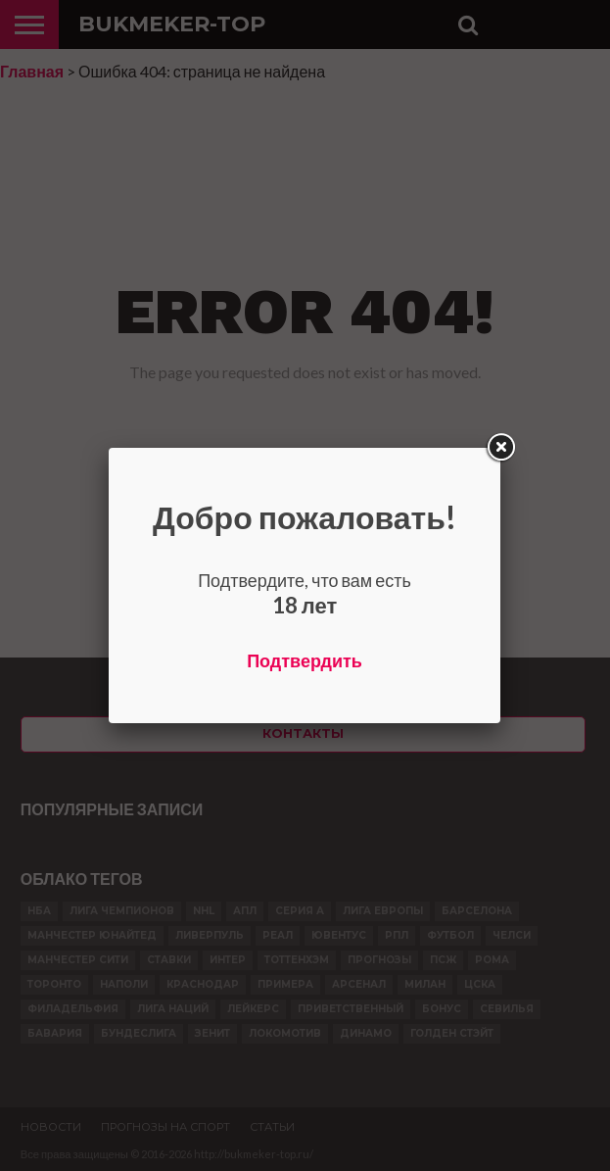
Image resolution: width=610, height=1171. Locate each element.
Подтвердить (304, 660)
